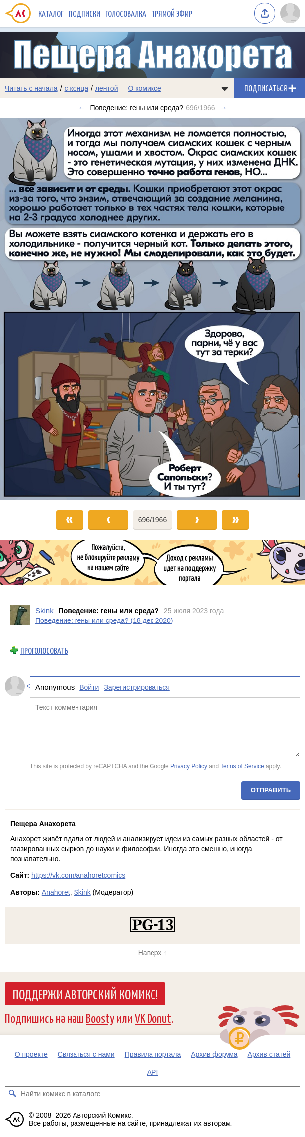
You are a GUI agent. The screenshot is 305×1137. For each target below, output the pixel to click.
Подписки (84, 13)
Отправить (271, 789)
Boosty (100, 1017)
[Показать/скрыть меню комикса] (224, 88)
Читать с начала (31, 88)
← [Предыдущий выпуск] (81, 108)
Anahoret (56, 892)
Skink (82, 892)
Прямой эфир (171, 13)
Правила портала (153, 1054)
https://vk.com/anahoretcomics (78, 875)
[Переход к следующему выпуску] (152, 309)
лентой (106, 88)
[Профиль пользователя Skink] (20, 615)
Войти (89, 687)
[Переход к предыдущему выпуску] (38, 309)
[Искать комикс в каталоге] (12, 1094)
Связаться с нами (86, 1054)
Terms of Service (242, 766)
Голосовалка (125, 13)
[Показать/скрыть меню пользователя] (290, 13)
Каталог (51, 13)
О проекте (31, 1054)
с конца (77, 88)
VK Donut (153, 1017)
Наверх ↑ (152, 953)
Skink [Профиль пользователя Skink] (44, 610)
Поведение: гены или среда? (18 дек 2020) (104, 620)
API (152, 1072)
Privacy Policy (188, 766)
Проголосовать (44, 650)
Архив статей (269, 1054)
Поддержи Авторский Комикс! (85, 993)
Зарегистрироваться (136, 687)
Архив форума (214, 1054)
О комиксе (144, 88)
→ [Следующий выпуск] (223, 108)
